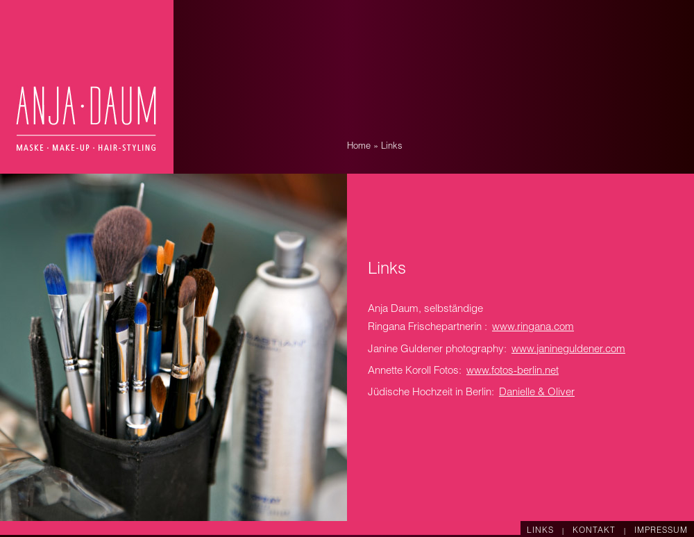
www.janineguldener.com (568, 350)
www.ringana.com (533, 327)
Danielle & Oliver (537, 393)
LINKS (542, 531)
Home (359, 146)
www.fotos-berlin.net (512, 371)
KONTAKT (595, 531)
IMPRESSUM (661, 531)
